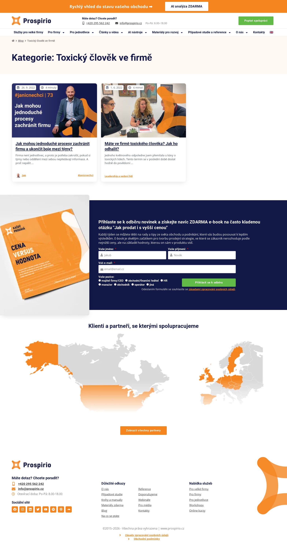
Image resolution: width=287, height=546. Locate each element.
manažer (107, 284)
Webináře (144, 500)
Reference (144, 489)
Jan (24, 175)
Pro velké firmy (198, 489)
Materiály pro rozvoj (167, 32)
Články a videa (111, 32)
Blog (21, 40)
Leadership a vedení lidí (119, 176)
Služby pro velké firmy (28, 32)
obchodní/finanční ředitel (143, 280)
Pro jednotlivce (82, 32)
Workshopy (196, 505)
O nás (242, 32)
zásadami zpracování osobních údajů (212, 289)
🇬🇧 (271, 32)
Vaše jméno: (106, 249)
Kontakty (259, 32)
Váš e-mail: (105, 263)
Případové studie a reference (209, 32)
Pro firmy (56, 32)
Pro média (144, 505)
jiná (152, 284)
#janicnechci (85, 175)
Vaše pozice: (106, 276)
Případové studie (111, 494)
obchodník (123, 284)
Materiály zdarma (112, 505)
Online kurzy (197, 510)
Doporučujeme (147, 494)
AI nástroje (137, 32)
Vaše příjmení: (177, 249)
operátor (140, 284)
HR (165, 280)
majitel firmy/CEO (112, 280)
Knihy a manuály (111, 500)
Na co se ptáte (110, 516)
